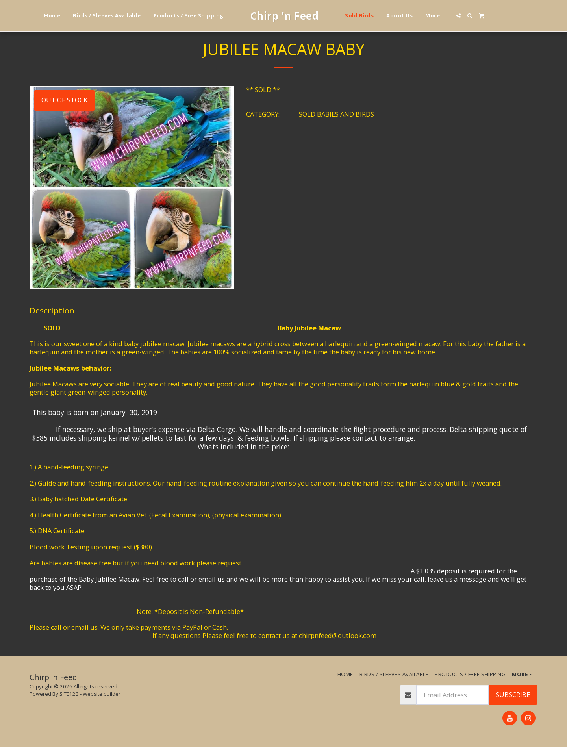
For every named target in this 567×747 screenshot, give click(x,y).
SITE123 (69, 693)
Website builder (101, 693)
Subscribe (513, 694)
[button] (458, 15)
